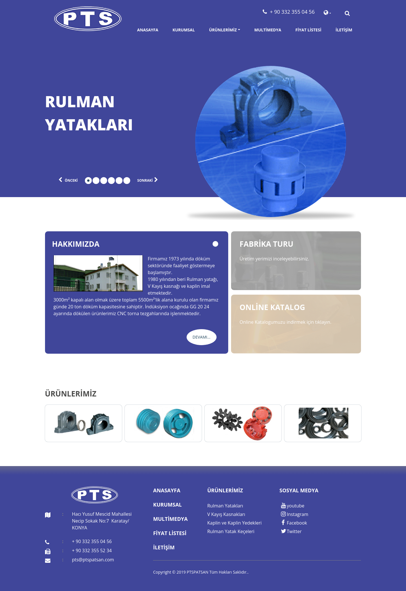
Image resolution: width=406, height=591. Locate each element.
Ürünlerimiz (223, 30)
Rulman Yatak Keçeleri (230, 531)
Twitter (290, 531)
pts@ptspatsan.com (93, 559)
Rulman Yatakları (225, 506)
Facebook (293, 523)
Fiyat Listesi (308, 30)
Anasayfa (147, 30)
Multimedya (267, 30)
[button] (327, 13)
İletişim (344, 30)
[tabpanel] (108, 113)
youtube (291, 506)
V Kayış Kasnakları (226, 514)
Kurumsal (183, 30)
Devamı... (202, 337)
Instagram (293, 514)
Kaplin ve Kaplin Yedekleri (234, 523)
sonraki (148, 180)
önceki (67, 180)
